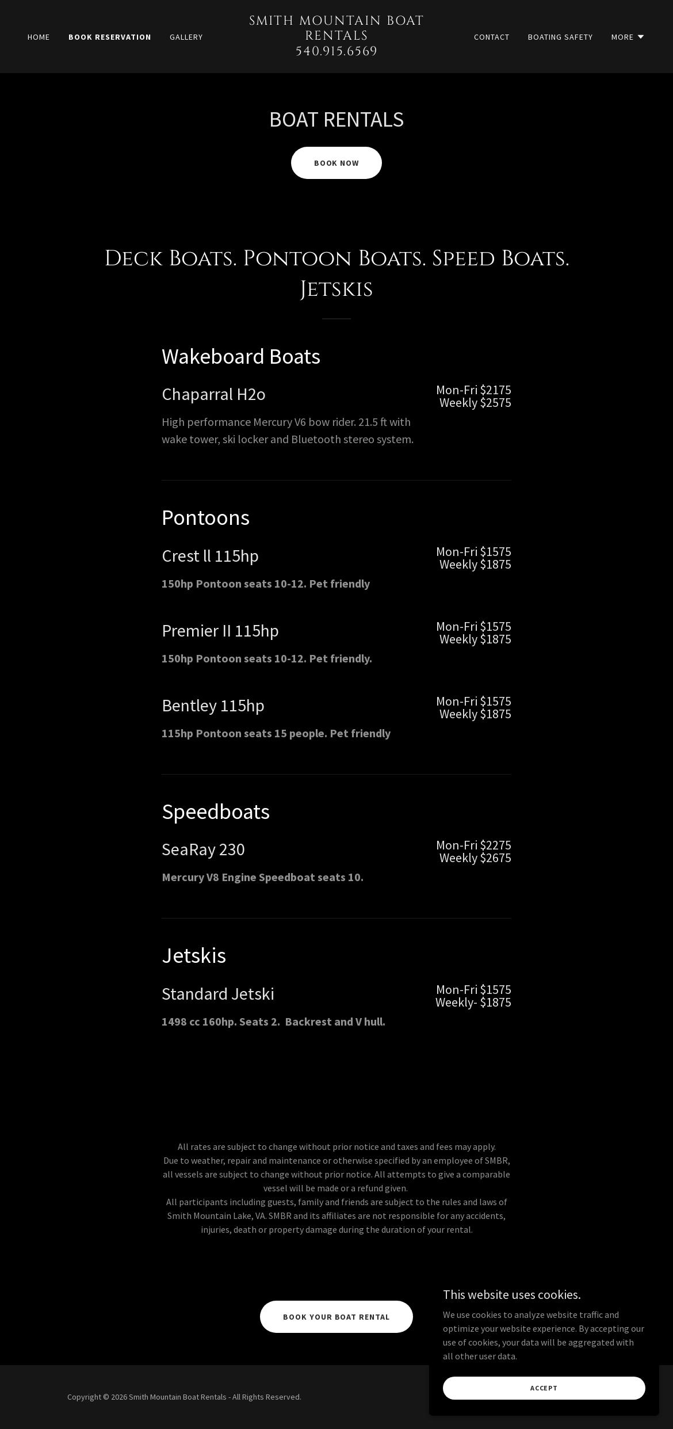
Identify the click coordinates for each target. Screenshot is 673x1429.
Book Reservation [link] (109, 37)
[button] (628, 37)
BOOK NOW (337, 163)
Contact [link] (492, 37)
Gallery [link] (186, 37)
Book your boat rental (337, 1317)
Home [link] (39, 37)
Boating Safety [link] (560, 37)
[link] (336, 52)
